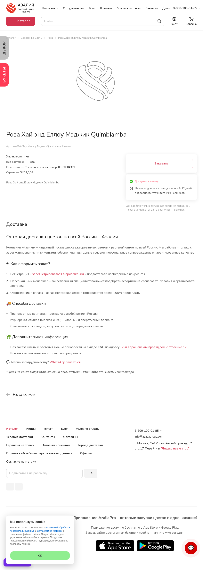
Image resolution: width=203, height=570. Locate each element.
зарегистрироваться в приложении (58, 274)
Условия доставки (19, 437)
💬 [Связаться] (191, 548)
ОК (40, 555)
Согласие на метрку (21, 461)
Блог (64, 429)
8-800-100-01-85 (185, 8)
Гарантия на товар (20, 445)
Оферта (86, 453)
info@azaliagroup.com (149, 437)
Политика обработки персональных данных (39, 453)
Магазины (70, 437)
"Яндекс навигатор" (174, 448)
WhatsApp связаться (65, 362)
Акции (31, 429)
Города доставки (90, 445)
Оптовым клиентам (56, 445)
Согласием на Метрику (49, 531)
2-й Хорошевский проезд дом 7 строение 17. (155, 347)
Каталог (12, 429)
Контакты (48, 437)
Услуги (48, 429)
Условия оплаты (88, 429)
